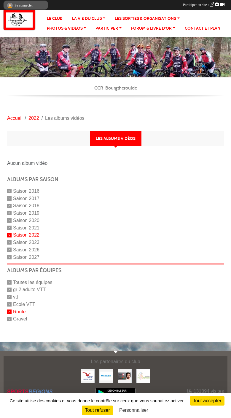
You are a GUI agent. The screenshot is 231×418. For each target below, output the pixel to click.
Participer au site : (203, 5)
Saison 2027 (26, 256)
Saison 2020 (26, 220)
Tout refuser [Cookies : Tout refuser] (97, 410)
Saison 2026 (26, 249)
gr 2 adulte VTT (29, 289)
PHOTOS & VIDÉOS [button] (65, 28)
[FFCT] (143, 375)
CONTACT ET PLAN (202, 28)
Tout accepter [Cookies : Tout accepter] (207, 400)
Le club (55, 18)
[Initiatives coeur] (125, 375)
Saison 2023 (26, 242)
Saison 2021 (26, 227)
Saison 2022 (26, 234)
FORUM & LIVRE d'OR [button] (151, 28)
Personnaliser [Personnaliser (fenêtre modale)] (133, 410)
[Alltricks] (106, 375)
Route (19, 311)
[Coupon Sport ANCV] (88, 375)
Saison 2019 (26, 213)
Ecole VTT (24, 304)
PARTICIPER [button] (106, 28)
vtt (15, 296)
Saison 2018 (26, 205)
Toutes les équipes (32, 282)
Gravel (20, 318)
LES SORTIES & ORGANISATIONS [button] (145, 18)
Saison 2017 (26, 198)
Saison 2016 (26, 191)
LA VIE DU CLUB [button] (87, 18)
